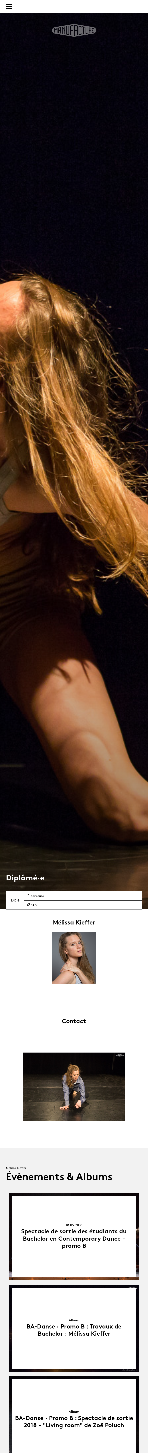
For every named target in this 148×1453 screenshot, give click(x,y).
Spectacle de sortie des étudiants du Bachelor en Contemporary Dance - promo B (74, 1238)
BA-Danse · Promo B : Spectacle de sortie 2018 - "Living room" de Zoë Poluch (74, 1421)
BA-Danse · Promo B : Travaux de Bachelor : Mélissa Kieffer (74, 1330)
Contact (74, 1021)
